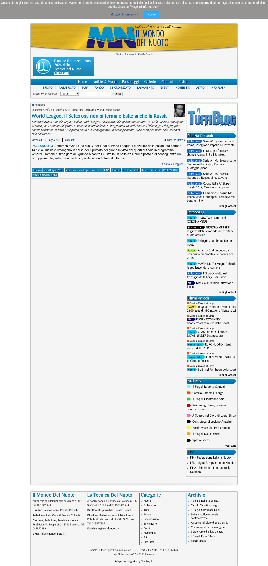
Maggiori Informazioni (124, 14)
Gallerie (150, 82)
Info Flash (218, 87)
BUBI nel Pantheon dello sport (217, 369)
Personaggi (130, 82)
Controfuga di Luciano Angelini (212, 421)
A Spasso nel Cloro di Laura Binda (214, 415)
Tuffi (85, 87)
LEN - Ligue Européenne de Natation (213, 462)
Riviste (184, 82)
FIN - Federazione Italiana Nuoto (210, 457)
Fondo (99, 87)
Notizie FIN (182, 87)
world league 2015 (53, 170)
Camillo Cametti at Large (202, 303)
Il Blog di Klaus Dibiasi (206, 434)
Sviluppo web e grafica (126, 561)
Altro (200, 87)
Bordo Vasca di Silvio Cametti (211, 428)
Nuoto (48, 87)
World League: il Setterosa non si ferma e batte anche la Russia (100, 116)
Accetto (151, 14)
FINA (106, 170)
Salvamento (145, 87)
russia (158, 170)
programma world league (44, 175)
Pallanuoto (67, 87)
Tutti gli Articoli (227, 206)
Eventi (164, 87)
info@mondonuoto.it (52, 534)
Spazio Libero (201, 440)
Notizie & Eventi (105, 82)
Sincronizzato (120, 87)
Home (82, 82)
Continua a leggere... (173, 164)
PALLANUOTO (170, 170)
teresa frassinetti (131, 170)
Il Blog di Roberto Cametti (208, 386)
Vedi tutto (230, 446)
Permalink (69, 140)
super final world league (78, 170)
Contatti (167, 82)
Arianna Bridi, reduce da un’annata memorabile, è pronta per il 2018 (211, 254)
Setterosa (37, 170)
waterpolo (97, 170)
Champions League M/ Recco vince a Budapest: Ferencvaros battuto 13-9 (210, 197)
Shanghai (116, 170)
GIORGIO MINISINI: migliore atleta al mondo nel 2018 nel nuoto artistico (210, 231)
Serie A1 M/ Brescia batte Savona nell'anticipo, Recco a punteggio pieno (211, 164)
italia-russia (147, 170)
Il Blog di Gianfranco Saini (208, 399)
